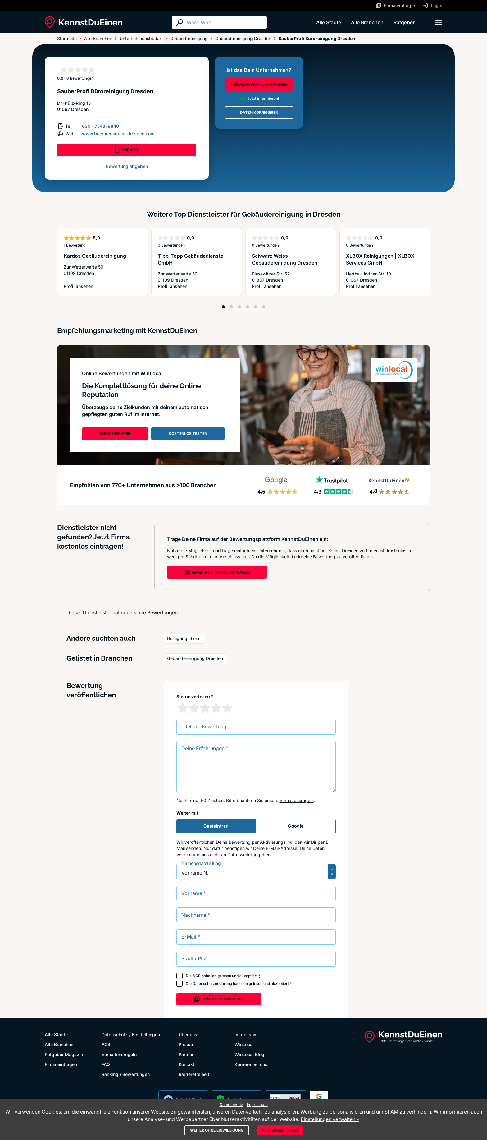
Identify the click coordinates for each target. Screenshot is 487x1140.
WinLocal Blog (249, 1054)
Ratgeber (404, 22)
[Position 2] (231, 306)
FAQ (106, 1064)
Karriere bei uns (250, 1064)
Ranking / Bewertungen (126, 1074)
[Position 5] (255, 306)
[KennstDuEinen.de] (83, 22)
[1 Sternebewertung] (183, 708)
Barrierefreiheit (194, 1074)
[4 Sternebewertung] (216, 708)
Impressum (245, 1034)
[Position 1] (223, 306)
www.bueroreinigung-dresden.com (118, 133)
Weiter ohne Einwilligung (217, 1130)
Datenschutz (115, 1034)
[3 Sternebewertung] (205, 708)
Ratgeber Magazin (64, 1054)
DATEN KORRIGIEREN (259, 112)
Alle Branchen (367, 22)
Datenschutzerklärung (212, 983)
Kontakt (186, 1064)
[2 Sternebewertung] (194, 708)
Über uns (188, 1034)
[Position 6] (263, 306)
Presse (186, 1044)
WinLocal (244, 1044)
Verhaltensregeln (297, 800)
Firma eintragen (61, 1064)
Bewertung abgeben (127, 166)
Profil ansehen (92, 286)
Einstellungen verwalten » (330, 1119)
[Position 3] (239, 306)
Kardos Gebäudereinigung (95, 256)
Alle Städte (328, 22)
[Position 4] (247, 306)
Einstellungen (146, 1034)
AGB (197, 975)
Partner (186, 1054)
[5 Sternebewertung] (227, 708)
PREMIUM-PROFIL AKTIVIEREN (259, 84)
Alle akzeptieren (280, 1130)
